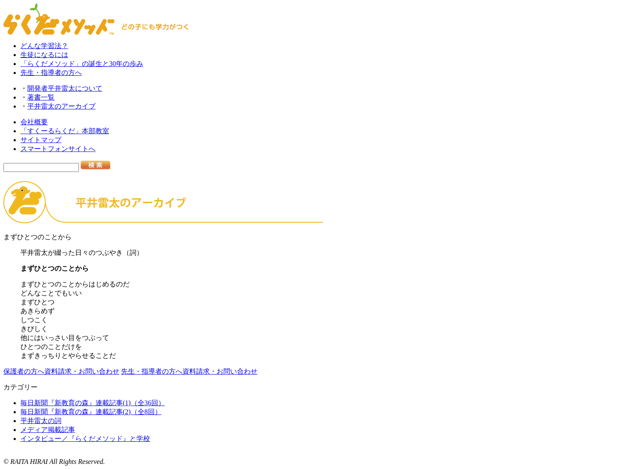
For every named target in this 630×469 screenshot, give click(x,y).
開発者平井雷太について (64, 88)
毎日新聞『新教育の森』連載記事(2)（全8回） (91, 411)
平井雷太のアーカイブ (61, 106)
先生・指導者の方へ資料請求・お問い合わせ (189, 371)
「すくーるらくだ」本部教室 (64, 130)
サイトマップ (40, 139)
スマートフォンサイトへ (57, 148)
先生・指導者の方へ (51, 72)
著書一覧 (41, 97)
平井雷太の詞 (40, 420)
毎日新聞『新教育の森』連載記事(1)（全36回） (92, 402)
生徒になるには (44, 54)
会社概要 (34, 122)
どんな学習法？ (44, 45)
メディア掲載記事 (47, 429)
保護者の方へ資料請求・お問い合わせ (61, 371)
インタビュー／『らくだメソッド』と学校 (85, 438)
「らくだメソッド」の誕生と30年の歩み (81, 63)
